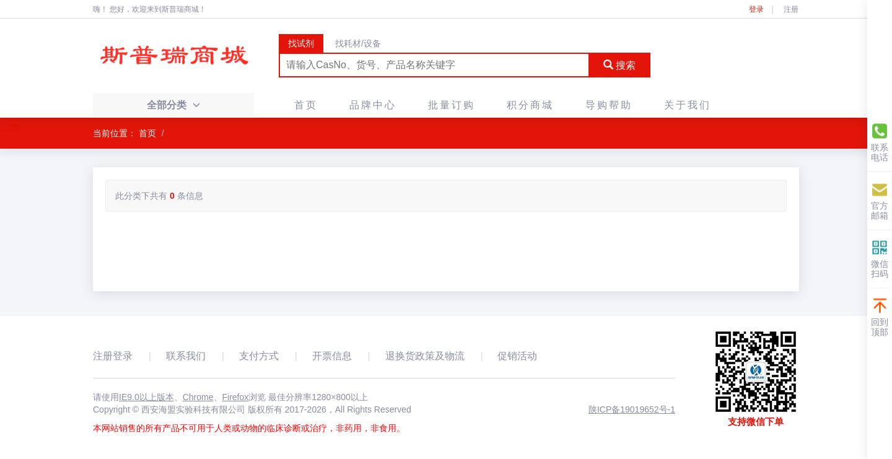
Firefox (235, 397)
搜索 (619, 65)
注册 (791, 9)
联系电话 (879, 142)
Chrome (198, 397)
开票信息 (332, 356)
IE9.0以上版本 (146, 397)
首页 (306, 105)
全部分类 (173, 105)
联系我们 (186, 356)
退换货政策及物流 (425, 356)
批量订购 (451, 105)
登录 (756, 9)
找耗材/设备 (358, 43)
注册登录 (113, 356)
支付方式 (259, 356)
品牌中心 (372, 105)
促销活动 (517, 356)
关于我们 (687, 105)
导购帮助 (608, 105)
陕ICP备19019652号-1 (631, 409)
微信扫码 (879, 258)
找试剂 (301, 43)
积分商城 (530, 105)
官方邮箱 (879, 200)
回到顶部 (879, 316)
